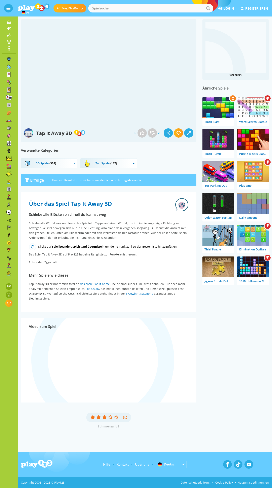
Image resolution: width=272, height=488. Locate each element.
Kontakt (123, 464)
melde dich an (105, 180)
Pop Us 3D (92, 289)
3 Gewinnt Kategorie (139, 293)
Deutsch (167, 464)
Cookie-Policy (224, 482)
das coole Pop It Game (95, 284)
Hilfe (106, 464)
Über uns (142, 464)
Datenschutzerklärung (195, 482)
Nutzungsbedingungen (253, 482)
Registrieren (254, 8)
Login (226, 8)
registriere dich (132, 180)
